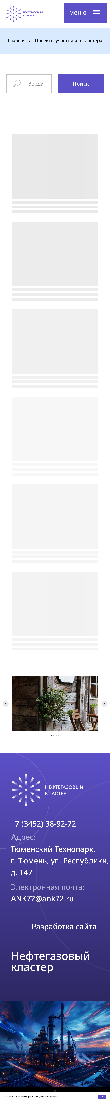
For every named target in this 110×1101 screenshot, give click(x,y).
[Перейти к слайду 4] (58, 735)
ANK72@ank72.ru (42, 898)
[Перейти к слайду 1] (51, 735)
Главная (17, 40)
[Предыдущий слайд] (6, 704)
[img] (24, 13)
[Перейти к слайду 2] (53, 735)
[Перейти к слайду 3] (56, 735)
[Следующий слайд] (104, 704)
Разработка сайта (64, 926)
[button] (85, 13)
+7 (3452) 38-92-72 (43, 823)
